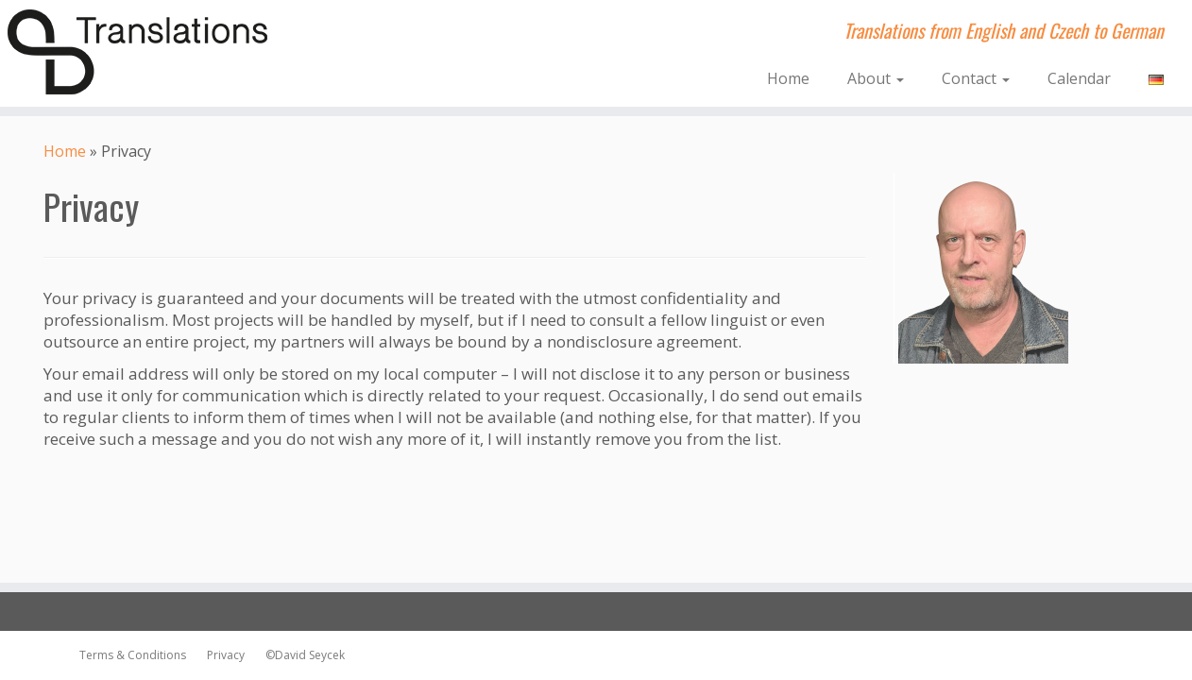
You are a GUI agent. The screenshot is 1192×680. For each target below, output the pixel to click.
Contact (976, 78)
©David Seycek (301, 655)
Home (788, 78)
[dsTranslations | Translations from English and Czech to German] (137, 51)
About (875, 78)
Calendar (1079, 78)
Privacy (221, 655)
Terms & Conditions (132, 655)
